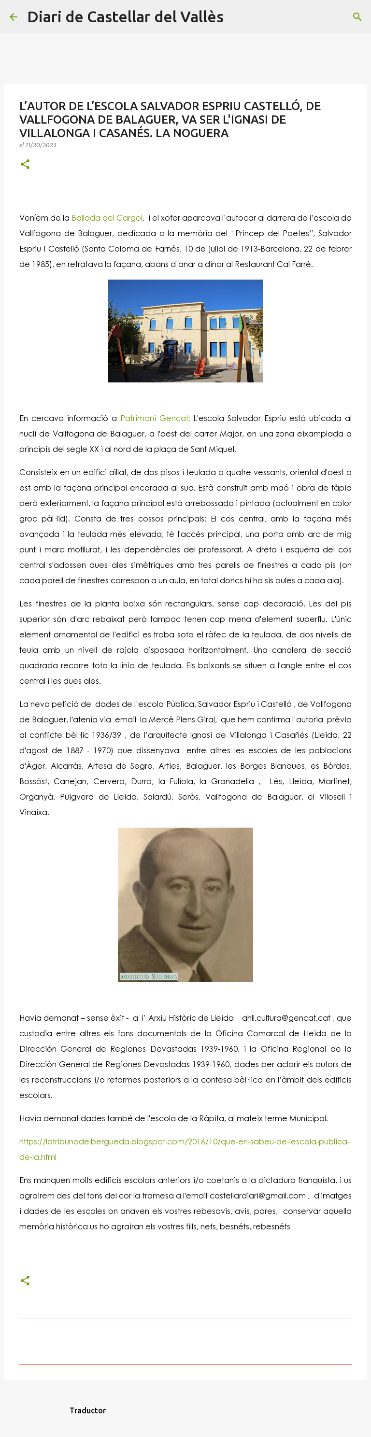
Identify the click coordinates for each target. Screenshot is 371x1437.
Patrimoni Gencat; (153, 417)
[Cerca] (237, 16)
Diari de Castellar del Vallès (125, 16)
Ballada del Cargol (107, 217)
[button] (25, 164)
